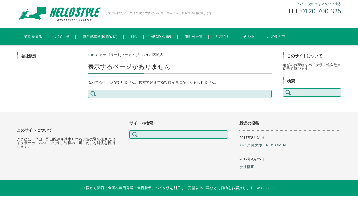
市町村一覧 (194, 37)
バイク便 (62, 37)
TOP (91, 55)
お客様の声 (276, 37)
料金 (134, 37)
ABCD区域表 (161, 37)
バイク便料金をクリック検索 (319, 4)
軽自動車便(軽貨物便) (100, 37)
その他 (248, 37)
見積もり (223, 37)
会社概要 (246, 167)
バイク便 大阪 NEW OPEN (262, 145)
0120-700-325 (321, 11)
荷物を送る (33, 37)
